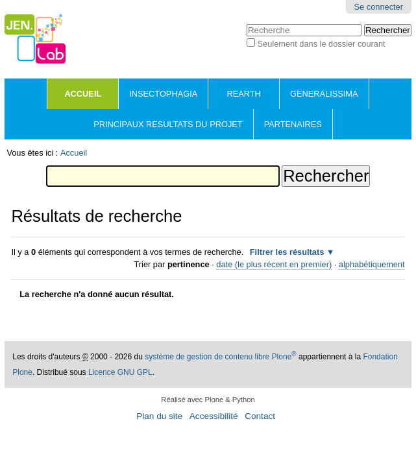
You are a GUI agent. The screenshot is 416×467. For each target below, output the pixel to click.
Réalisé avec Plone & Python (207, 399)
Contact (260, 416)
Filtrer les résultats (287, 252)
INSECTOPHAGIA (163, 94)
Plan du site (159, 416)
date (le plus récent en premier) (274, 264)
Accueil (82, 94)
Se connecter (378, 7)
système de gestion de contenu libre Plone (221, 356)
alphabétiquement (372, 264)
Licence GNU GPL (120, 372)
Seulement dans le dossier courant (321, 44)
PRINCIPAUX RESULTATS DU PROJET (167, 124)
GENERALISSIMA (324, 94)
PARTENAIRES (293, 124)
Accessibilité (214, 416)
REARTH (243, 94)
